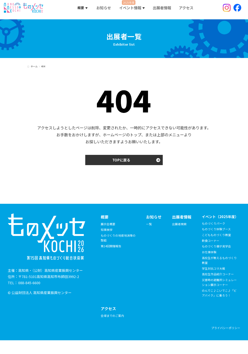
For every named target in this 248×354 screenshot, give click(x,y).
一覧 (149, 224)
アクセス (186, 9)
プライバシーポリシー (224, 341)
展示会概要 (108, 224)
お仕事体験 (209, 260)
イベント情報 (131, 9)
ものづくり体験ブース (217, 237)
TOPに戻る (121, 160)
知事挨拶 (107, 230)
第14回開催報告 (112, 247)
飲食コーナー (211, 249)
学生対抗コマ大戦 (214, 276)
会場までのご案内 (113, 328)
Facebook (237, 10)
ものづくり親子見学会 (217, 254)
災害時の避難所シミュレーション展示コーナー (219, 290)
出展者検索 (180, 224)
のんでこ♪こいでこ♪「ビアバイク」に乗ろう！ (217, 303)
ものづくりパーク (214, 231)
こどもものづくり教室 (217, 243)
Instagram (227, 10)
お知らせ (105, 9)
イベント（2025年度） (218, 221)
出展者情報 (162, 9)
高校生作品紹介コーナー (219, 282)
